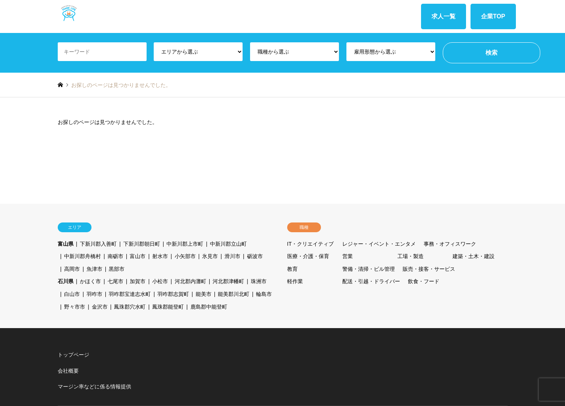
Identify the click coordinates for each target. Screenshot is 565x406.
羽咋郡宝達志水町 (130, 294)
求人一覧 (444, 16)
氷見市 (210, 256)
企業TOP (493, 16)
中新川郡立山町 (228, 244)
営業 (347, 256)
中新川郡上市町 (184, 244)
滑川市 (232, 256)
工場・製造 (410, 256)
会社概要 (68, 371)
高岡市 (72, 269)
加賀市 (137, 281)
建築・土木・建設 (474, 256)
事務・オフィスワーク (450, 244)
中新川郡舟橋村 (82, 256)
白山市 (72, 294)
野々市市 (74, 307)
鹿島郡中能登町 (208, 307)
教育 (292, 269)
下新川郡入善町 (98, 244)
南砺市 (115, 256)
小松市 (160, 281)
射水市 (160, 256)
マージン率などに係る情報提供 (94, 387)
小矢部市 (185, 256)
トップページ (73, 355)
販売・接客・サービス (429, 269)
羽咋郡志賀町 (173, 294)
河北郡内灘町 (190, 281)
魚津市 (94, 269)
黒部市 (116, 269)
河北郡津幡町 (228, 281)
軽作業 (295, 281)
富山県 (65, 244)
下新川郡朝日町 (141, 244)
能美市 (203, 294)
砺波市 (255, 256)
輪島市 (264, 294)
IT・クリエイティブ (310, 244)
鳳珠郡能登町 (168, 307)
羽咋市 (94, 294)
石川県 (65, 281)
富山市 (137, 256)
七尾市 (115, 281)
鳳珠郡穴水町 (129, 307)
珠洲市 (259, 281)
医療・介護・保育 (308, 256)
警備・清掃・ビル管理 (368, 269)
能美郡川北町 (233, 294)
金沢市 (100, 307)
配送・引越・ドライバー (371, 281)
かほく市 (90, 281)
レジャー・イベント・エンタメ (379, 244)
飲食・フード (423, 281)
